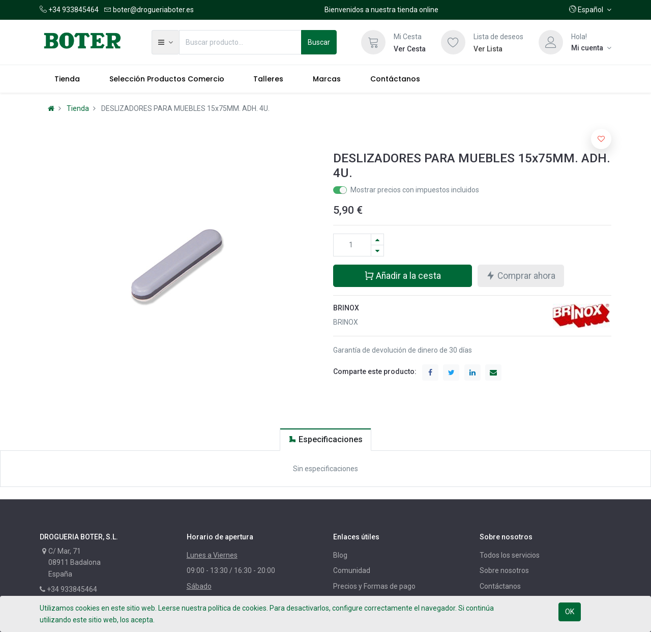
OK (569, 612)
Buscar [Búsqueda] (319, 42)
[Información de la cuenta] (591, 47)
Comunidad (351, 570)
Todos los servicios (510, 555)
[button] (590, 9)
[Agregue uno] (377, 239)
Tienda (78, 108)
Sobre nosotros (504, 570)
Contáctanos (500, 586)
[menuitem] (67, 79)
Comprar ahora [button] (520, 275)
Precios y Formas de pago (374, 586)
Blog (340, 555)
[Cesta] (373, 42)
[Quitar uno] (377, 250)
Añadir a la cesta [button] (402, 275)
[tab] (325, 439)
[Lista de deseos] (453, 42)
